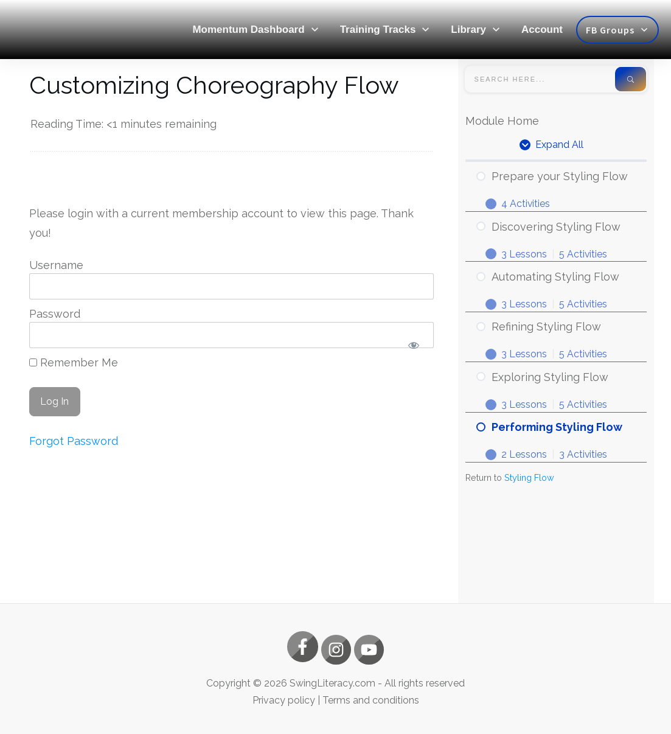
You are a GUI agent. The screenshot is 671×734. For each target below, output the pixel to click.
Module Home (502, 120)
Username (56, 265)
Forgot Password (73, 441)
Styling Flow (529, 480)
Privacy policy (283, 700)
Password (54, 313)
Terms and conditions (370, 700)
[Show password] (414, 345)
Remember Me (73, 362)
